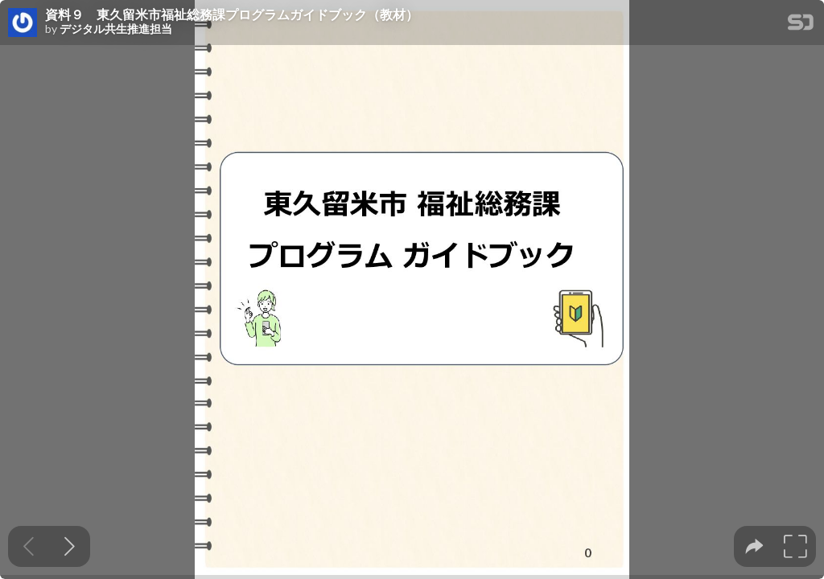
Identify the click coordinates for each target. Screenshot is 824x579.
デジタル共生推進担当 (116, 29)
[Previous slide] (28, 546)
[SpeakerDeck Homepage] (801, 25)
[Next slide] (70, 546)
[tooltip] (754, 546)
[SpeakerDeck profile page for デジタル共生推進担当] (22, 23)
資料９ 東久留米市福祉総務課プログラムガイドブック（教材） (231, 14)
